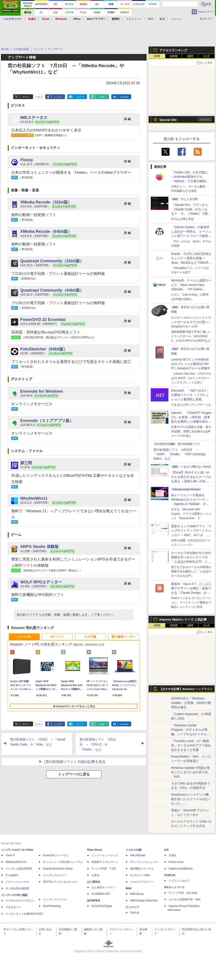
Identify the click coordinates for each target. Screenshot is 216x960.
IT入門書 (90, 636)
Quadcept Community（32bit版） (52, 261)
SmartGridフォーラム (55, 855)
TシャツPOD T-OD (103, 868)
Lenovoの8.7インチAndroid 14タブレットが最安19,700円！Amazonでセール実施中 (190, 364)
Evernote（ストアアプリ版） (46, 420)
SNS (150, 18)
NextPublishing (52, 906)
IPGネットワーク (174, 887)
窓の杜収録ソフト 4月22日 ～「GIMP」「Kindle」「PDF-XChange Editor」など (179, 454)
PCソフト (57, 636)
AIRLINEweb (137, 855)
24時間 (173, 56)
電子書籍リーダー (123, 636)
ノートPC (24, 636)
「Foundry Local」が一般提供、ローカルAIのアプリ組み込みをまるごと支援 (191, 745)
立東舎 (95, 875)
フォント (176, 18)
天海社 (173, 855)
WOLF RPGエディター (41, 582)
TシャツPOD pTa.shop (183, 892)
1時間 (157, 56)
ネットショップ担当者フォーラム (63, 862)
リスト (39, 97)
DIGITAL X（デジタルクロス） (61, 881)
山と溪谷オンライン (103, 887)
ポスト (26, 97)
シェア (58, 97)
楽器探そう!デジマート (105, 862)
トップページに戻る (74, 774)
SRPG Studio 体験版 (39, 546)
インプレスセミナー (55, 875)
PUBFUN (169, 875)
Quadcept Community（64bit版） (52, 290)
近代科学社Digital (101, 906)
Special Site (168, 120)
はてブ (80, 97)
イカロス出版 (134, 849)
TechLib (134, 912)
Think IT (10, 855)
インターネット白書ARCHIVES (24, 913)
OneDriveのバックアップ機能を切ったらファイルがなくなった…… (191, 799)
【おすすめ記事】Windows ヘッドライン (185, 689)
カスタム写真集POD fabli (184, 899)
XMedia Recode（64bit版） (46, 231)
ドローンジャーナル (17, 881)
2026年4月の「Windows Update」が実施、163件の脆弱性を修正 (191, 703)
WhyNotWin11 (33, 498)
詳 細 (127, 119)
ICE (166, 849)
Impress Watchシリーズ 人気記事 (183, 619)
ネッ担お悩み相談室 (17, 888)
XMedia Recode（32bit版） (46, 202)
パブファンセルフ (179, 880)
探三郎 (26, 463)
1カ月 (206, 56)
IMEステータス (33, 117)
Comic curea (176, 862)
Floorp (26, 159)
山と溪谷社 (93, 881)
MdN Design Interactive (144, 900)
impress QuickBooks (181, 868)
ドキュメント (134, 18)
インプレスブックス (55, 899)
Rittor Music (94, 849)
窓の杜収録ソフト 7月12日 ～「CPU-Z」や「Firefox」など (97, 744)
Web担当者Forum (16, 862)
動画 (162, 18)
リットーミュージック (104, 855)
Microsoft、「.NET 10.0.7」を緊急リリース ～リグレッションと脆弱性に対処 (190, 395)
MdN (128, 888)
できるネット (13, 907)
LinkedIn (124, 97)
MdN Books (137, 893)
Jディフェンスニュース (144, 862)
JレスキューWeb (140, 875)
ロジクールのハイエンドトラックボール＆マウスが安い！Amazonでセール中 (191, 322)
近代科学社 (93, 900)
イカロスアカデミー (142, 881)
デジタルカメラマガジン (20, 900)
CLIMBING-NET (100, 893)
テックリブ (132, 907)
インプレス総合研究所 (19, 868)
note (102, 97)
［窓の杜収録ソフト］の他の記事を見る (74, 762)
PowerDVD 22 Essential (42, 319)
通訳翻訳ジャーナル (142, 868)
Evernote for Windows (41, 391)
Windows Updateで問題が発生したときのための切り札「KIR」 (190, 772)
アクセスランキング (173, 50)
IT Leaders (12, 875)
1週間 (190, 56)
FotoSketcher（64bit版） (43, 349)
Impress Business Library (58, 868)
